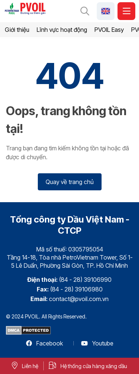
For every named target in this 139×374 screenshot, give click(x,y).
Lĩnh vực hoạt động (62, 29)
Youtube (97, 343)
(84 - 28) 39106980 (76, 289)
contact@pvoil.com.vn (79, 299)
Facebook (44, 343)
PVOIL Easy (109, 29)
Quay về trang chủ (70, 182)
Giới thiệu (17, 29)
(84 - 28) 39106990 (85, 279)
